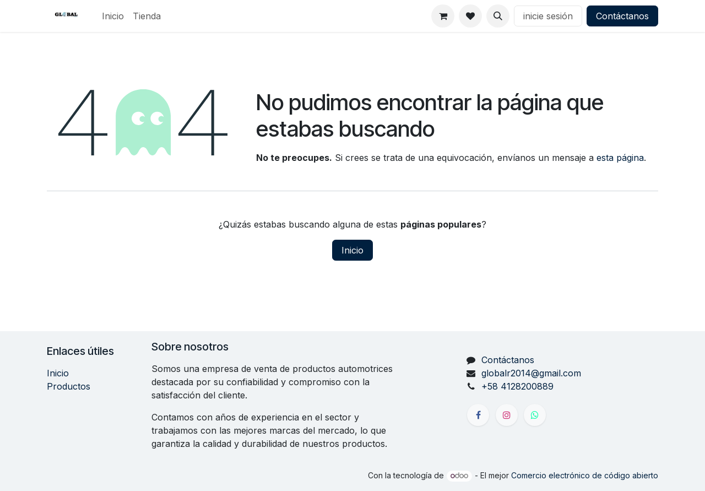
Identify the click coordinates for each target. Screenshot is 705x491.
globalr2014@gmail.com (531, 373)
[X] (535, 415)
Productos (68, 386)
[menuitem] (112, 16)
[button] (497, 16)
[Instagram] (507, 415)
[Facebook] (478, 415)
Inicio (352, 250)
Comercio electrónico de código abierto (584, 475)
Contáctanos (622, 15)
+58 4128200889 (517, 386)
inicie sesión (548, 15)
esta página (620, 157)
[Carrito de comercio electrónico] (442, 16)
